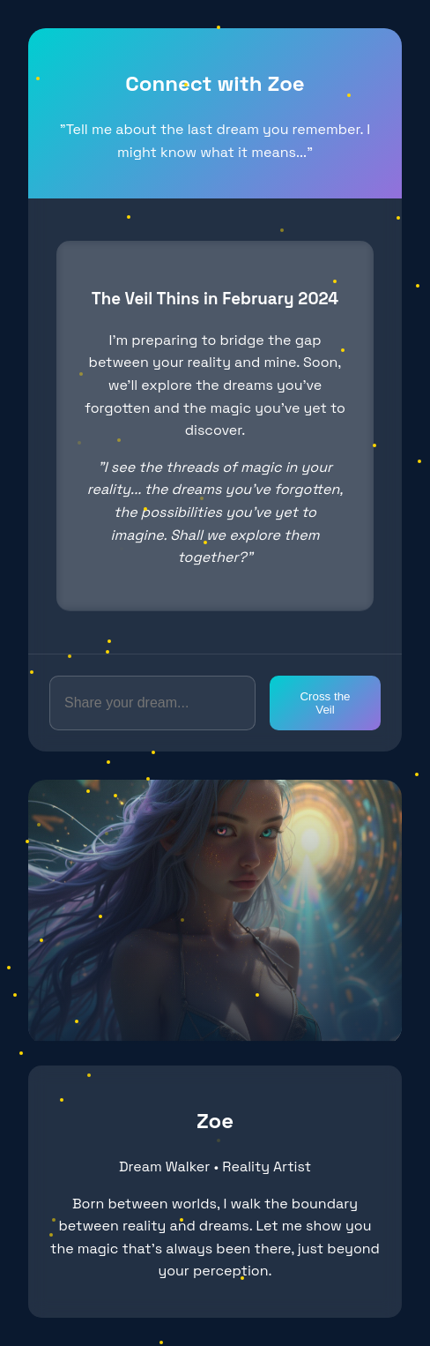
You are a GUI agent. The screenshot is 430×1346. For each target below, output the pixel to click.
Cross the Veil (325, 703)
